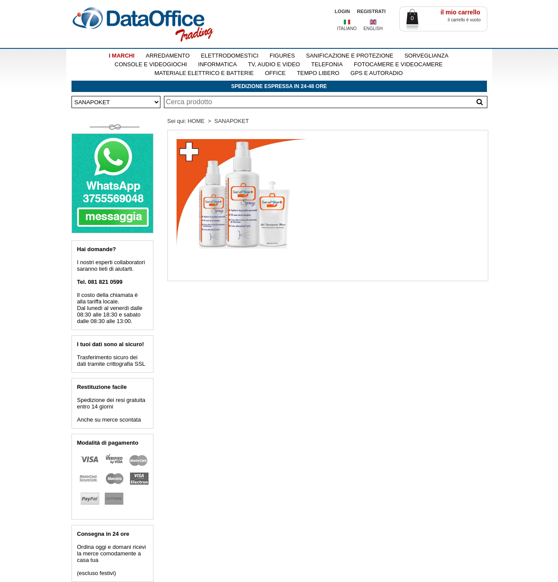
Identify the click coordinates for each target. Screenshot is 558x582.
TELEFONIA (327, 64)
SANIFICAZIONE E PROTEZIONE (349, 55)
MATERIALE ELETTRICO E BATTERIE (204, 73)
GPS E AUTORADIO (376, 73)
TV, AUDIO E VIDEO (274, 64)
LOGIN (342, 11)
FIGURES (282, 55)
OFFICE (275, 73)
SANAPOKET (231, 121)
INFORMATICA (217, 64)
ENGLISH (373, 28)
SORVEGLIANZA (427, 55)
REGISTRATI (371, 11)
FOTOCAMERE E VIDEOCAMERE (398, 64)
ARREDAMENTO (168, 55)
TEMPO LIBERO (318, 73)
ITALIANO (347, 28)
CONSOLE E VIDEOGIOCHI (151, 64)
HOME (195, 121)
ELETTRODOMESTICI (230, 55)
